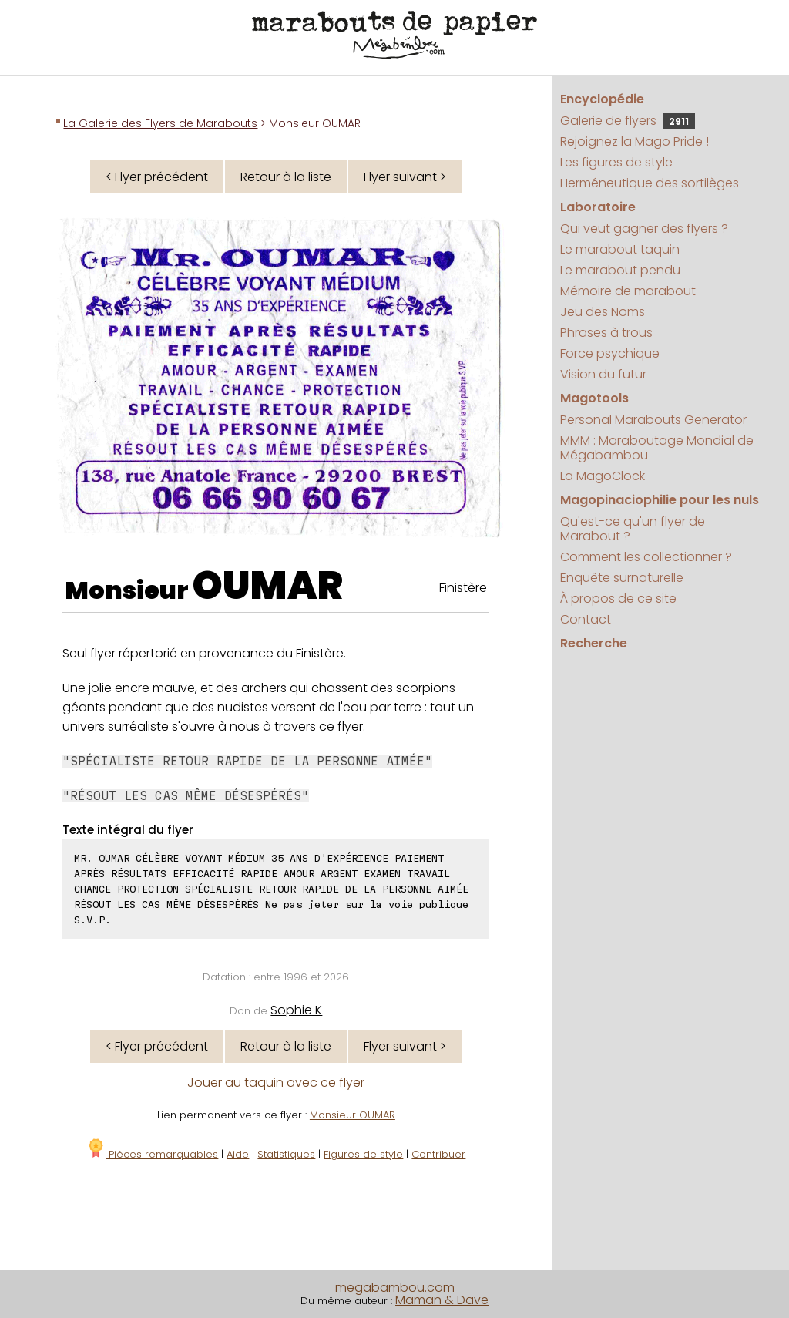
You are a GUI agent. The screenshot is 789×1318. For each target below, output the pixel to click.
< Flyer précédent (157, 177)
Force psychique (610, 353)
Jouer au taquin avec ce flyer (275, 1082)
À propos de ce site (618, 598)
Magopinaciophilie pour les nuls (659, 500)
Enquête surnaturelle (621, 578)
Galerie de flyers (627, 120)
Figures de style (363, 1154)
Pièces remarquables (152, 1154)
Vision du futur (603, 374)
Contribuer (438, 1154)
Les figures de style (616, 162)
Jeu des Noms (602, 312)
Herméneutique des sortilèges (649, 183)
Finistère (463, 588)
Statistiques (286, 1154)
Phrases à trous (606, 332)
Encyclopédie (602, 99)
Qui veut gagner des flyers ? (644, 228)
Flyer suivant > (405, 177)
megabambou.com (395, 1287)
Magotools (594, 398)
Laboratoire (598, 207)
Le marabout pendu (620, 270)
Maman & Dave (442, 1300)
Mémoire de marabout (628, 291)
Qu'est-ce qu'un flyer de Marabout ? (632, 529)
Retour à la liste (285, 177)
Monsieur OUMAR (352, 1115)
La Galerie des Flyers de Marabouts (160, 123)
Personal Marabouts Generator (653, 420)
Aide (238, 1154)
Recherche (593, 643)
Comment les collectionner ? (646, 557)
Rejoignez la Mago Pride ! (634, 141)
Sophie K (296, 1010)
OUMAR (268, 586)
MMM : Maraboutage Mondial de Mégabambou (657, 448)
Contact (585, 619)
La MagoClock (602, 476)
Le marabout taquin (620, 249)
